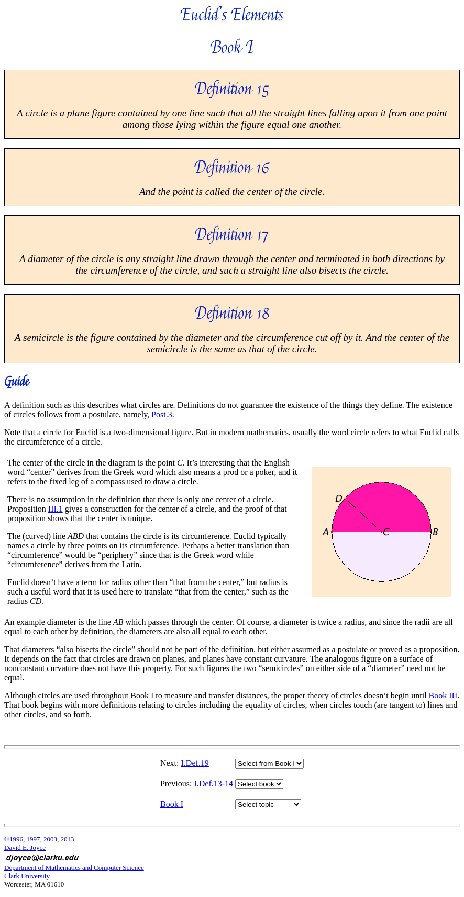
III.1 (55, 508)
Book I (171, 803)
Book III (443, 695)
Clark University (27, 876)
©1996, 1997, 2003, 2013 (39, 839)
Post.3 (161, 414)
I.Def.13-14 (213, 783)
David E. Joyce (25, 847)
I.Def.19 (195, 763)
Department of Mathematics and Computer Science (74, 867)
